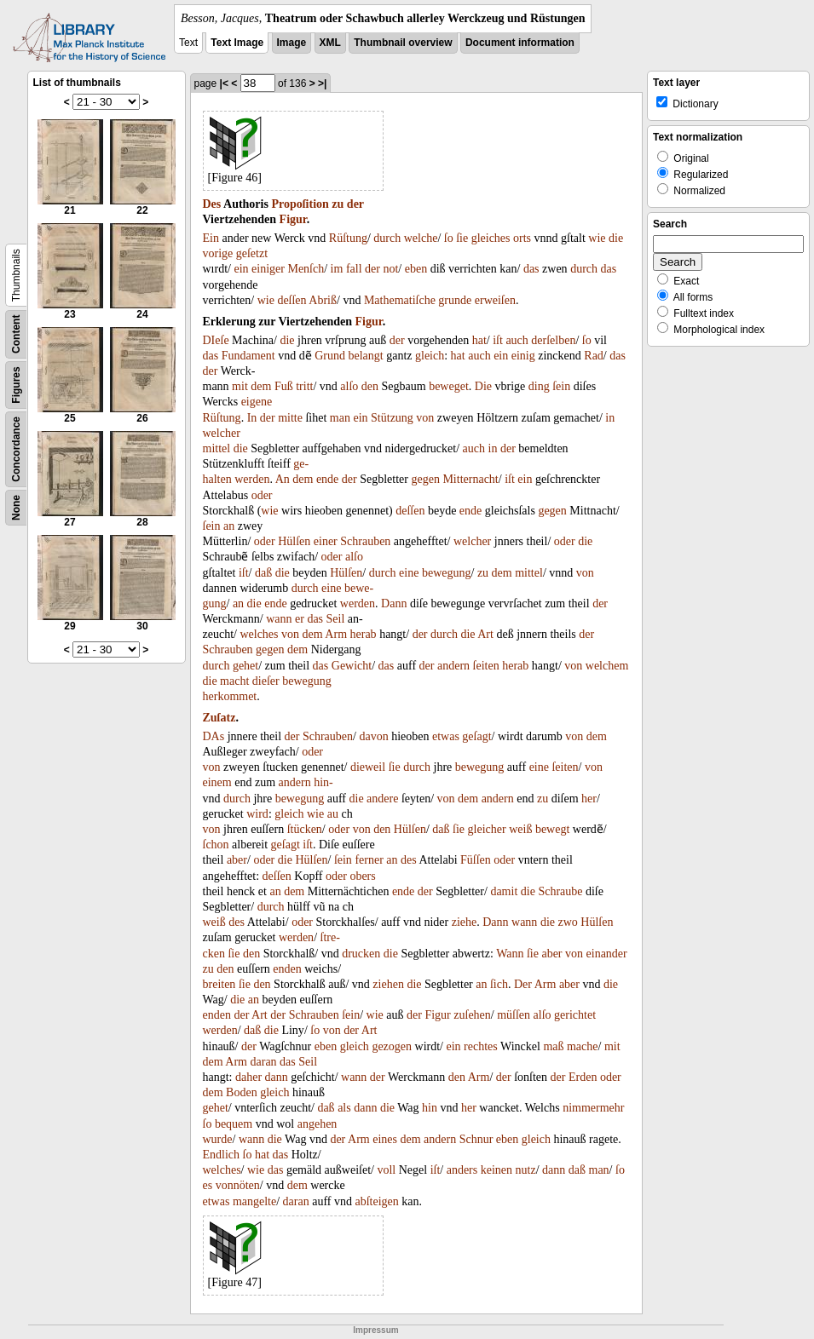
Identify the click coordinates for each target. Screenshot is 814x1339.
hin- (323, 782)
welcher (221, 433)
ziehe (464, 922)
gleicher (487, 829)
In (252, 417)
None (16, 507)
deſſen (291, 300)
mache (582, 1046)
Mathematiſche (400, 300)
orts (522, 238)
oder (262, 495)
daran (264, 1061)
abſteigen (376, 1201)
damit (503, 891)
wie (596, 238)
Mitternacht (470, 479)
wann (279, 618)
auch (516, 340)
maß (553, 1046)
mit (240, 386)
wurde (218, 1139)
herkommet (230, 696)
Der (523, 984)
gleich (429, 355)
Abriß (323, 300)
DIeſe (216, 340)
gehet (245, 665)
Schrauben (365, 541)
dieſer (266, 681)
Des (212, 204)
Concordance (16, 449)
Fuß (283, 386)
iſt (498, 340)
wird (257, 813)
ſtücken (304, 829)
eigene (257, 401)
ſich (499, 984)
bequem (233, 1124)
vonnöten (238, 1185)
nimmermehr (593, 1107)
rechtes (481, 1046)
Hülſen (294, 541)
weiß (520, 829)
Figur (293, 219)
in (610, 417)
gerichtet (575, 1015)
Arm (336, 634)
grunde (454, 300)
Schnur (476, 1139)
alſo (349, 386)
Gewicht (352, 665)
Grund (330, 355)
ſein (561, 386)
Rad (593, 355)
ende (327, 479)
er (299, 618)
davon (373, 736)
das (531, 268)
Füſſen (475, 859)
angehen (317, 1124)
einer (326, 541)
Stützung (392, 417)
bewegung (446, 572)
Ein (211, 238)
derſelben (553, 340)
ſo (448, 238)
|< (224, 83)
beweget (449, 386)
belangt (365, 355)
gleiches (491, 238)
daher (248, 1077)
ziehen (388, 984)
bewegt (552, 829)
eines (384, 1139)
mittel (217, 448)
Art (485, 634)
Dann (394, 603)
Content (16, 334)
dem (261, 386)
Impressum (375, 1330)
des (409, 859)
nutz (526, 1170)
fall (354, 268)
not (390, 268)
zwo (567, 922)
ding (539, 386)
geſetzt (252, 253)
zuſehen (472, 1015)
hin (429, 1107)
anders (462, 1170)
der (355, 204)
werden (251, 479)
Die (483, 386)
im (337, 268)
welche (421, 238)
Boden (241, 1092)
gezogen (392, 1046)
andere (382, 798)
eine (409, 572)
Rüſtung (348, 238)
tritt (304, 386)
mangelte (254, 1201)
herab (363, 634)
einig (523, 355)
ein (241, 268)
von (425, 417)
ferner (369, 859)
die (616, 238)
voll (386, 1170)
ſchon (216, 844)
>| (322, 83)
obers (362, 876)
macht (234, 681)
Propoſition (299, 204)
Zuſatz (219, 717)
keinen (496, 1170)
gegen (425, 479)
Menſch (305, 268)
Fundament (248, 355)
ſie (462, 238)
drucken (361, 953)
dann (276, 1077)
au (332, 813)
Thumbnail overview (403, 43)
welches (259, 634)
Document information (519, 43)
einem (217, 782)
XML (330, 43)
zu (337, 204)
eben (416, 268)
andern (453, 665)
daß (263, 572)
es (208, 1185)
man (340, 417)
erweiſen (495, 300)
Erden (583, 1077)
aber (237, 859)
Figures (16, 384)
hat (479, 340)
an (228, 526)
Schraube (560, 891)
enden (287, 969)
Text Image (237, 43)
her (589, 798)
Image (292, 43)
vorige (218, 253)
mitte (290, 417)
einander (606, 953)
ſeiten (486, 665)
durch (387, 238)
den (369, 386)
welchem (607, 665)
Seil (335, 618)
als (344, 1107)
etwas (445, 736)
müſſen (513, 1015)
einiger (268, 268)
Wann (509, 953)
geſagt (476, 736)
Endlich (221, 1154)
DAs (214, 736)
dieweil (367, 767)
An (282, 479)
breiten (219, 984)
